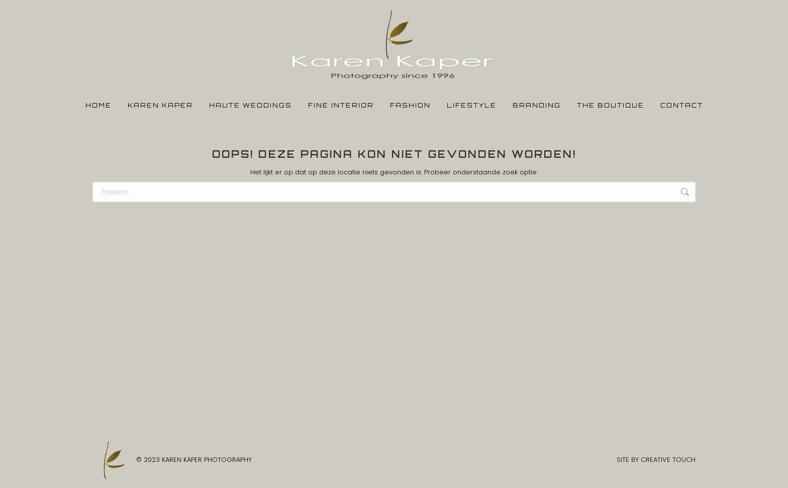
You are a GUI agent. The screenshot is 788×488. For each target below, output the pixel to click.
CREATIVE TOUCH (668, 459)
